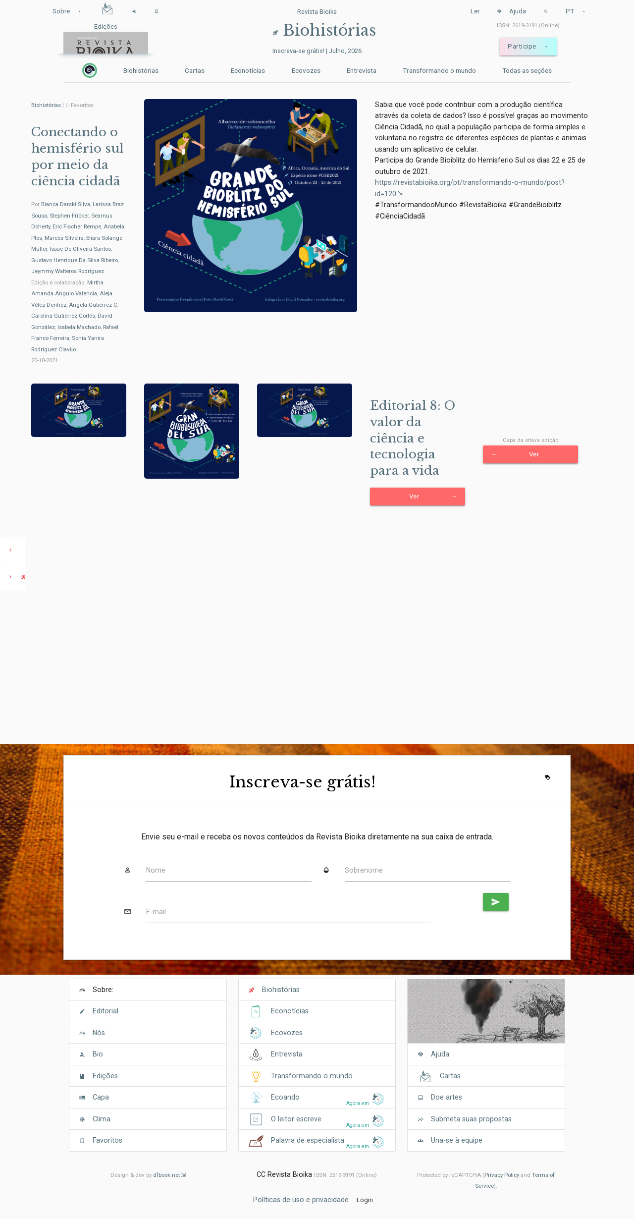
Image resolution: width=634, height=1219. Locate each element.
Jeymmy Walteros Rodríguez (67, 271)
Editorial (105, 1011)
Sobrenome (364, 870)
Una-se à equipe (456, 1140)
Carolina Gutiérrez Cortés (63, 315)
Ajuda (511, 11)
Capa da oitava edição (530, 440)
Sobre (67, 11)
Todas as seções (527, 70)
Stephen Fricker (69, 215)
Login (365, 1200)
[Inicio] (90, 70)
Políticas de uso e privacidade (301, 1200)
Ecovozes (306, 70)
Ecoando (285, 1097)
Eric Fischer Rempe (77, 226)
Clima (101, 1119)
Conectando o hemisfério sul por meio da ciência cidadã (77, 156)
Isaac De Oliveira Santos (80, 248)
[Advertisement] (317, 667)
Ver (433, 496)
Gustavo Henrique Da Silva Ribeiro (74, 260)
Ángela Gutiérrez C (93, 304)
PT (576, 11)
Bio (98, 1054)
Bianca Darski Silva (65, 204)
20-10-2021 (44, 360)
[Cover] (486, 1016)
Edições (105, 1076)
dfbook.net (166, 1174)
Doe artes (446, 1097)
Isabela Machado (79, 327)
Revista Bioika (317, 11)
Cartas (195, 70)
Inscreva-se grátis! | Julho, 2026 (317, 51)
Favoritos (107, 1140)
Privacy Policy (501, 1174)
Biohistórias (140, 70)
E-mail (156, 912)
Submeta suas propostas (471, 1119)
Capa (101, 1097)
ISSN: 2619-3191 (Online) (528, 25)
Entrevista (361, 70)
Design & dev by (148, 1174)
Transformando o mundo (439, 70)
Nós (99, 1033)
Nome (155, 870)
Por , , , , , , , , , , (77, 238)
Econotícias (248, 70)
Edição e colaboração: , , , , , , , (74, 316)
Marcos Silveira (64, 237)
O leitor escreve (296, 1119)
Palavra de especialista (307, 1140)
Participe (528, 46)
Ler (475, 11)
